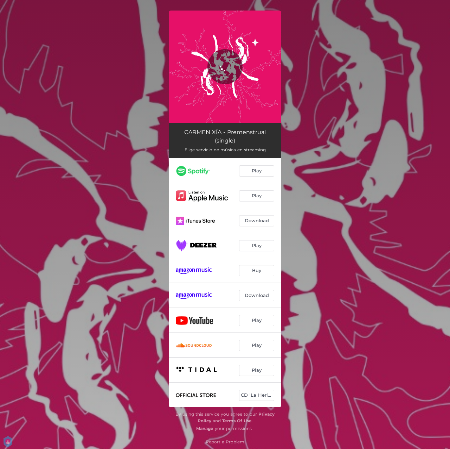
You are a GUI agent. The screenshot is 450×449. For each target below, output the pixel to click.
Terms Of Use (237, 420)
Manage (204, 428)
